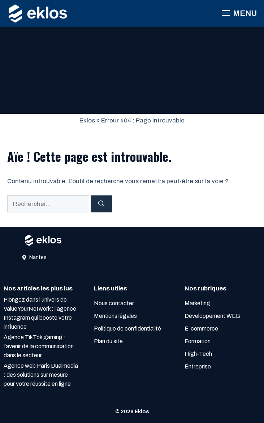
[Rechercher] (101, 204)
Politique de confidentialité (127, 328)
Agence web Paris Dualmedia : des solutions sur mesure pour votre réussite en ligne (41, 375)
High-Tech (198, 354)
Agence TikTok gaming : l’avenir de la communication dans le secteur (39, 346)
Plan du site (108, 341)
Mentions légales (115, 316)
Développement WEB (212, 316)
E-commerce (201, 328)
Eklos (87, 120)
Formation (198, 341)
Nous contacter (114, 303)
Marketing (197, 303)
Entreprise (198, 366)
